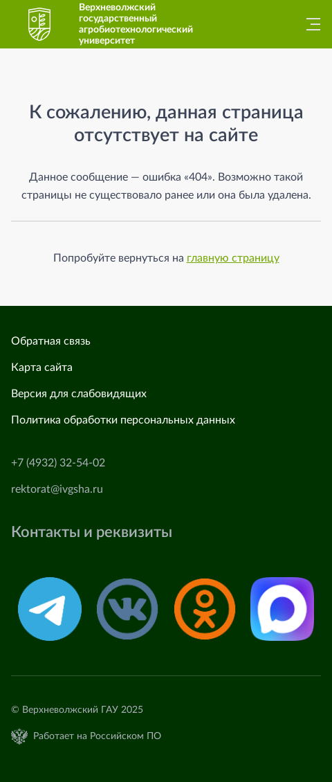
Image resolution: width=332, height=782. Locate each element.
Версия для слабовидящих (79, 393)
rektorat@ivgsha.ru (57, 489)
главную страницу (233, 258)
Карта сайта (42, 367)
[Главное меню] (309, 24)
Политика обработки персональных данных (123, 420)
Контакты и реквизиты (91, 532)
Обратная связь (51, 341)
